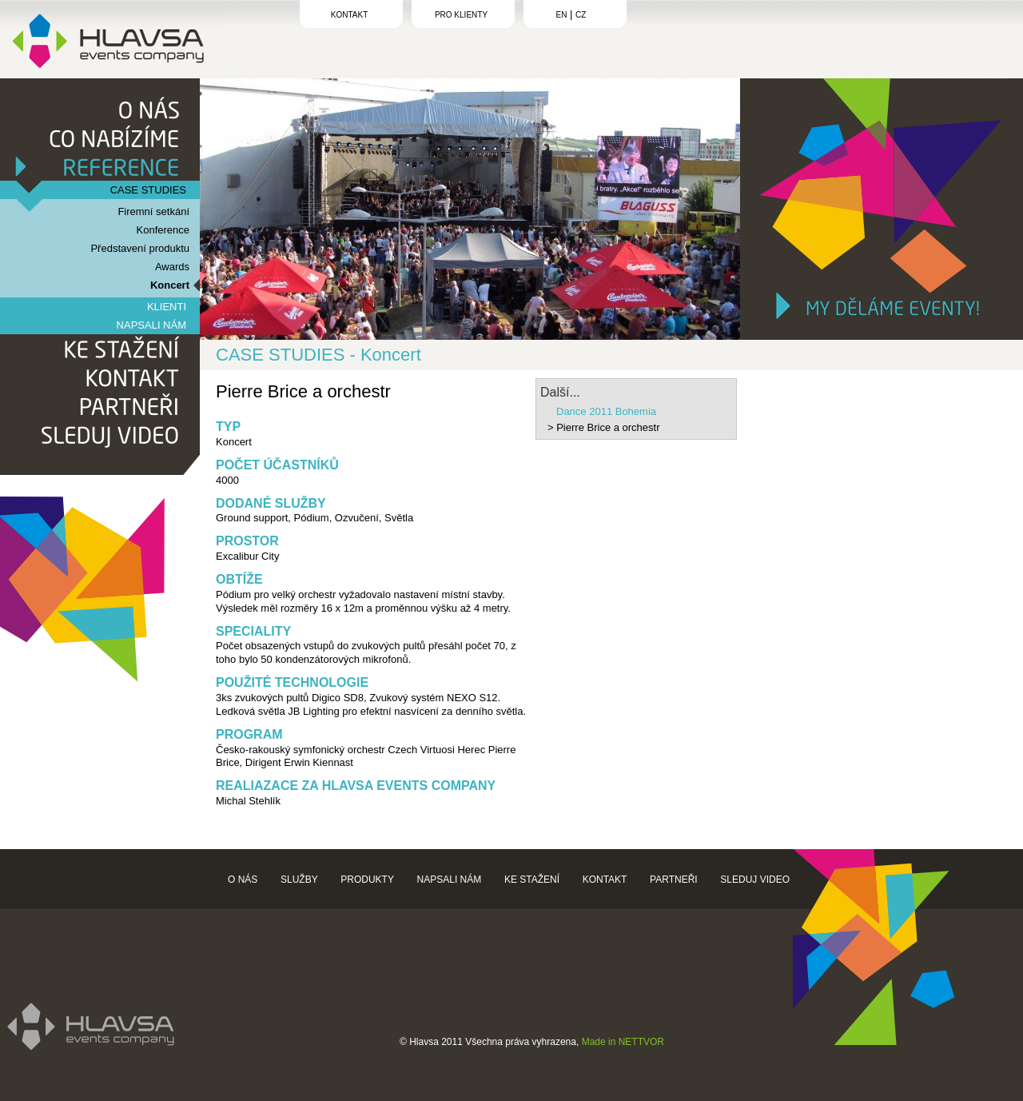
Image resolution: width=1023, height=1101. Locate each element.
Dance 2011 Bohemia (606, 411)
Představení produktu (139, 248)
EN (561, 14)
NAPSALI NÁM (151, 325)
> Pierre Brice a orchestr (603, 427)
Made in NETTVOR (623, 1041)
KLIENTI (166, 307)
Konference (163, 230)
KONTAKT (349, 14)
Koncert (169, 285)
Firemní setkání (153, 211)
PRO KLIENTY (461, 14)
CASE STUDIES (148, 190)
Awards (172, 267)
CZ (580, 14)
